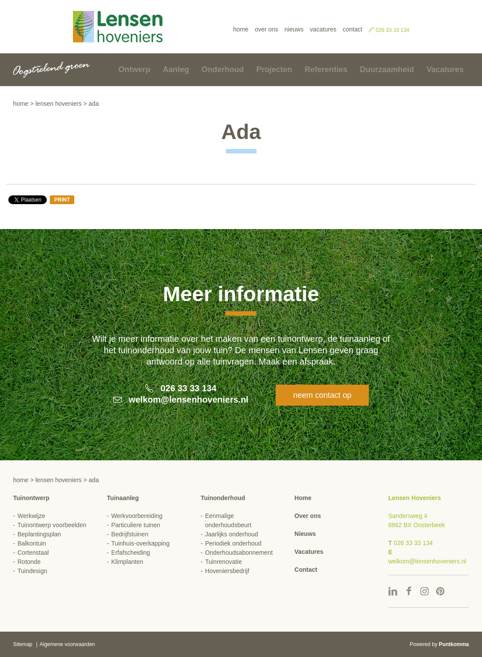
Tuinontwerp (31, 497)
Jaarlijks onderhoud (231, 534)
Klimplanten (127, 561)
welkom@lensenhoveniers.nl (188, 399)
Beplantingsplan (39, 534)
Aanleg (176, 69)
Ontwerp (134, 69)
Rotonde (29, 561)
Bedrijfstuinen (130, 534)
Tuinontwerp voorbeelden (51, 524)
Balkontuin (31, 543)
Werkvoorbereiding (137, 515)
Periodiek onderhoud (233, 543)
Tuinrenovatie (223, 561)
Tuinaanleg (123, 497)
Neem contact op (322, 395)
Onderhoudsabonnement (239, 552)
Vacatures (323, 29)
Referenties (326, 69)
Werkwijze (31, 515)
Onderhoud (222, 69)
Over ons (266, 29)
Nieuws (294, 29)
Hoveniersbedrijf (227, 570)
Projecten (274, 69)
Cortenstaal (33, 552)
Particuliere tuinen (135, 524)
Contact (352, 29)
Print (62, 200)
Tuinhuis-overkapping (140, 543)
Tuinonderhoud (223, 497)
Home (240, 29)
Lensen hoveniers (58, 103)
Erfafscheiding (130, 552)
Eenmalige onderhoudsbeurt (228, 520)
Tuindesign (32, 570)
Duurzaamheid (387, 69)
